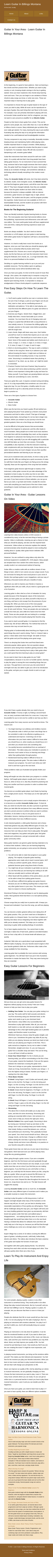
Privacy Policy (28, 1552)
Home (11, 13)
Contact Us (11, 20)
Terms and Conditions (28, 1550)
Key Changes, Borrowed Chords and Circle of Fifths (23, 1502)
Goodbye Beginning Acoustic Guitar (18, 1449)
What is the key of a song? (16, 1469)
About (26, 13)
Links (41, 13)
